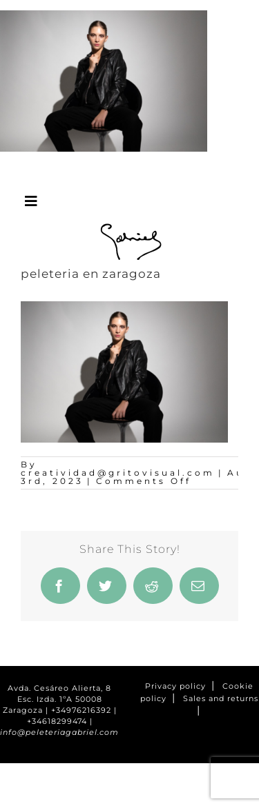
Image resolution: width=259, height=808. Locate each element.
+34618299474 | (60, 721)
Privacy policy (175, 686)
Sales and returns (220, 698)
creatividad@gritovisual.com (118, 472)
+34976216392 (81, 710)
